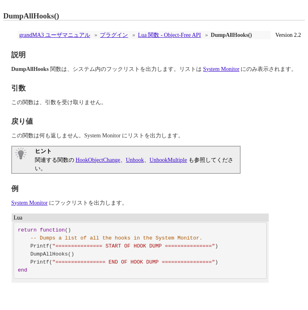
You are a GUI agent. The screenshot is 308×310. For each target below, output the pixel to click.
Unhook (135, 160)
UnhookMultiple (168, 160)
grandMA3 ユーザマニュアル (54, 35)
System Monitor (221, 69)
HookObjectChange (98, 160)
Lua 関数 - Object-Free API (169, 35)
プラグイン (114, 35)
